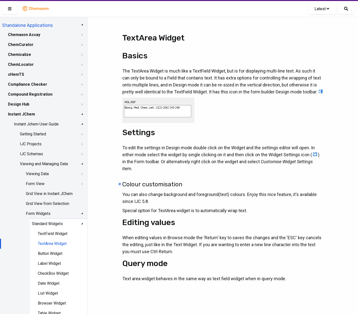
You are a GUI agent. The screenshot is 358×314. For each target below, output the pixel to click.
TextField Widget (52, 233)
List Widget (48, 293)
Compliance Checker (27, 84)
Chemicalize (19, 54)
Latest (321, 8)
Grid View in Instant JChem (49, 193)
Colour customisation (152, 184)
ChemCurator (21, 44)
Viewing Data (37, 173)
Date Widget (48, 283)
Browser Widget (52, 303)
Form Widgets (38, 213)
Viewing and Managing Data (44, 163)
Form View (35, 183)
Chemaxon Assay (24, 34)
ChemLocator (21, 64)
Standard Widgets (47, 223)
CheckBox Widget (53, 273)
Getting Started (33, 134)
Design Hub (18, 104)
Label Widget (49, 263)
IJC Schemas (31, 154)
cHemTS (16, 74)
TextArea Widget (52, 243)
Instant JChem (21, 114)
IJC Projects (31, 144)
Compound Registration (30, 94)
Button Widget (50, 253)
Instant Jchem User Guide (36, 124)
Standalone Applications (27, 25)
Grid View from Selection (47, 203)
